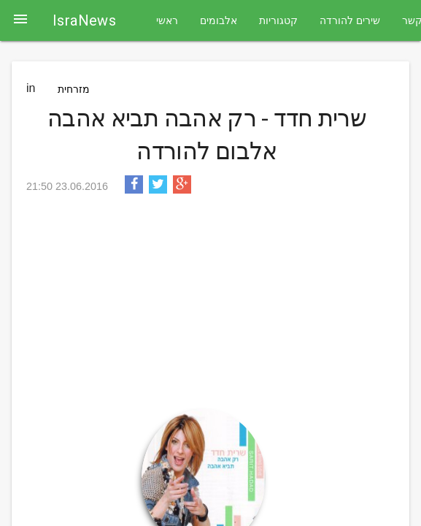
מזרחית (74, 89)
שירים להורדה (350, 20)
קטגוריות (278, 20)
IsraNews (84, 20)
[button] (20, 20)
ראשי (167, 20)
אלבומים (218, 20)
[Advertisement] (206, 307)
